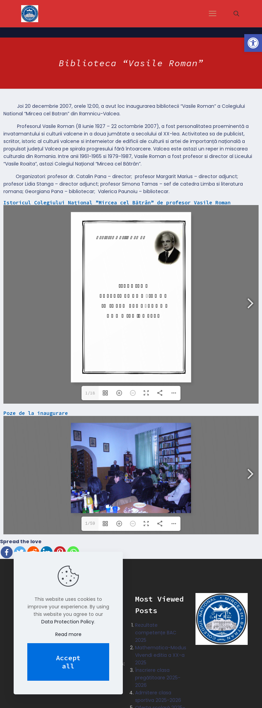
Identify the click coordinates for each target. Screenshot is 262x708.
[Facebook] (7, 552)
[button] (253, 43)
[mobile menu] (212, 13)
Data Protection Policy (67, 621)
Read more (68, 634)
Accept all (68, 661)
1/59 (90, 523)
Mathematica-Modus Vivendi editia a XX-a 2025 (160, 655)
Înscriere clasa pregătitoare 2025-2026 (157, 677)
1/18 (90, 392)
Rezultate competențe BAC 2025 (155, 632)
